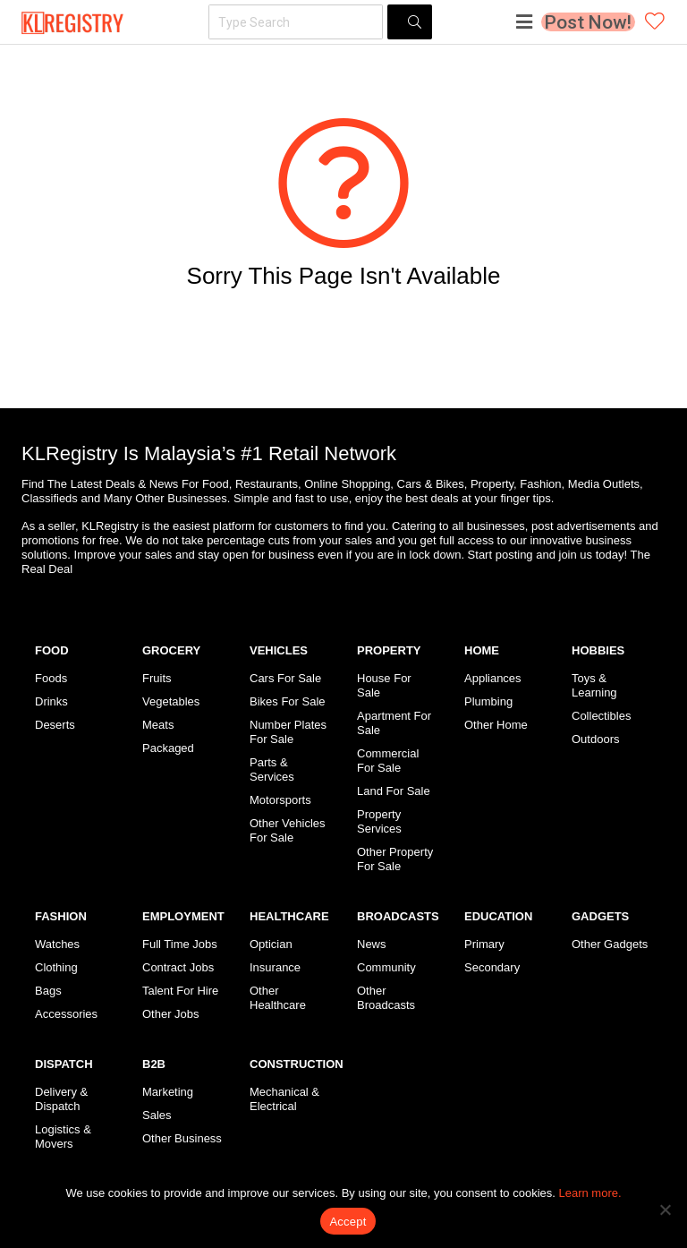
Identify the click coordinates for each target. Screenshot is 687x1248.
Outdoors (595, 739)
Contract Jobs (178, 967)
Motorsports (280, 800)
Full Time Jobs (179, 944)
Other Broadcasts (386, 998)
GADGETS (600, 916)
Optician (271, 944)
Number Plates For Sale (288, 732)
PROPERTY (389, 650)
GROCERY (171, 650)
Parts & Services (272, 769)
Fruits (157, 678)
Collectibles (601, 715)
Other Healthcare (278, 998)
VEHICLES (279, 650)
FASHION (61, 916)
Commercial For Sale (388, 760)
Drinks (51, 701)
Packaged (168, 748)
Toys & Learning (594, 685)
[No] (665, 1209)
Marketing (167, 1091)
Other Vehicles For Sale (288, 830)
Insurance (275, 967)
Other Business (182, 1138)
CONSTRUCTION (297, 1064)
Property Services (379, 821)
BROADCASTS (398, 916)
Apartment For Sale (394, 723)
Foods (51, 678)
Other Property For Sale (395, 859)
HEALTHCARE (289, 916)
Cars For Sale (285, 678)
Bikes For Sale (288, 701)
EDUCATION (498, 916)
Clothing (56, 967)
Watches (57, 944)
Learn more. (590, 1193)
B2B (153, 1064)
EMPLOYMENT (183, 916)
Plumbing (488, 701)
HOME (481, 650)
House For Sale (384, 685)
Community (386, 967)
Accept (347, 1221)
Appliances (493, 678)
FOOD (52, 650)
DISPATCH (64, 1064)
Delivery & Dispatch (61, 1099)
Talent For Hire (180, 990)
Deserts (55, 724)
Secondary (492, 967)
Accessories (66, 1014)
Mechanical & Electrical (284, 1099)
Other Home (496, 724)
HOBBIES (598, 650)
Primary (484, 944)
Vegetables (170, 701)
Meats (158, 724)
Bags (48, 990)
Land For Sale (393, 791)
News (371, 944)
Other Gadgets (610, 944)
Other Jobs (170, 1014)
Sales (157, 1115)
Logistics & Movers (63, 1136)
